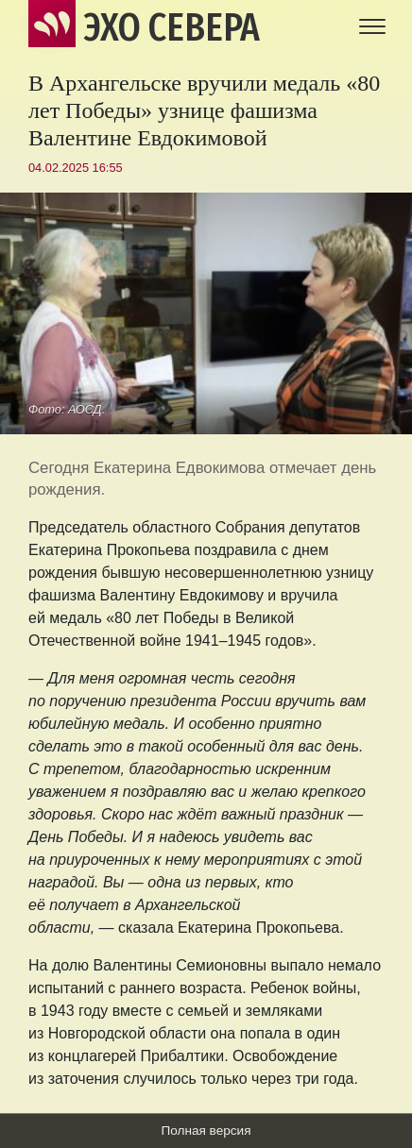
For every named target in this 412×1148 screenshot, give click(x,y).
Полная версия (205, 1130)
